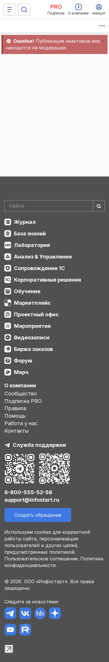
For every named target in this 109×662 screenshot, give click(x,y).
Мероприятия (32, 326)
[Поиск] (24, 9)
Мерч (21, 372)
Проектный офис (36, 314)
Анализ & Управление (43, 257)
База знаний (30, 233)
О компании (20, 385)
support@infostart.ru (31, 500)
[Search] (54, 206)
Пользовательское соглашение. (41, 558)
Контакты (16, 431)
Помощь (15, 416)
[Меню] (9, 9)
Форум (23, 361)
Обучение (27, 291)
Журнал (25, 222)
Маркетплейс (32, 303)
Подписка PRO (23, 401)
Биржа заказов (33, 349)
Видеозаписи (31, 337)
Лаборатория (32, 245)
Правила (15, 408)
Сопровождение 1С (39, 268)
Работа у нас (20, 423)
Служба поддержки (39, 445)
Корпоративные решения (47, 280)
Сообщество (20, 393)
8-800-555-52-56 (28, 492)
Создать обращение (37, 515)
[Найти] (99, 206)
